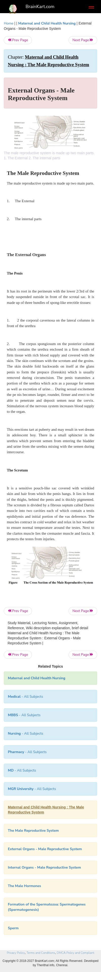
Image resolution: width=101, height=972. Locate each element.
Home (8, 23)
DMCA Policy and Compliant (75, 953)
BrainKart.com (40, 7)
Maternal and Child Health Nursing (47, 23)
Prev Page (18, 40)
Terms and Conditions (41, 953)
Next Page (82, 40)
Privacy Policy (16, 953)
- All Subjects (25, 696)
